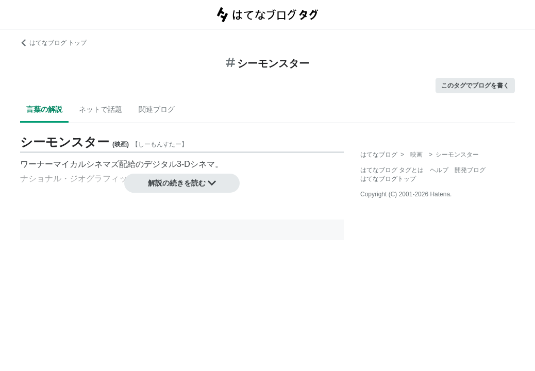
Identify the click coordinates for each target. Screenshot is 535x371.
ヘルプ (439, 170)
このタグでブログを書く (475, 85)
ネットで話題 (100, 109)
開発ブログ (470, 170)
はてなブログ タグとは (392, 170)
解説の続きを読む (182, 183)
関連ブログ (157, 109)
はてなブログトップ (388, 178)
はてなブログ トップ (53, 42)
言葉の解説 (44, 109)
